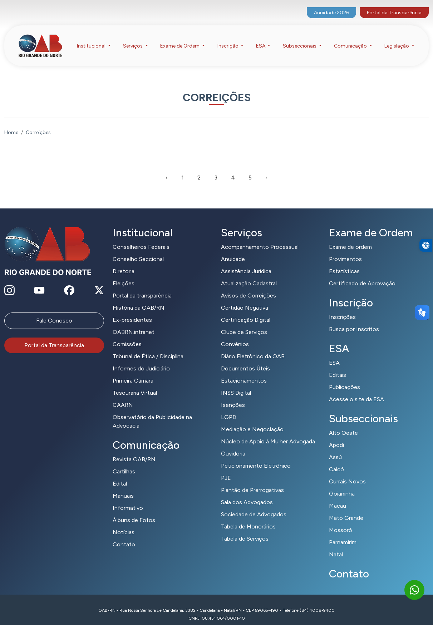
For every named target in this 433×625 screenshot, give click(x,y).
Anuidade (233, 250)
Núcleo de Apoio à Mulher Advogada (268, 432)
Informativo (128, 499)
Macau (337, 496)
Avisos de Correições (248, 286)
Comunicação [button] (351, 39)
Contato (124, 535)
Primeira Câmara (133, 371)
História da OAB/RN (138, 298)
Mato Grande (346, 509)
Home (11, 123)
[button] (425, 258)
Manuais (123, 486)
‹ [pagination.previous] (167, 168)
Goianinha (342, 484)
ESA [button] (261, 39)
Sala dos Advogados (247, 493)
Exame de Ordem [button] (180, 39)
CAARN (123, 396)
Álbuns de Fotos (134, 511)
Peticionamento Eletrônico (256, 456)
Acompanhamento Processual (260, 238)
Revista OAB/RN (134, 450)
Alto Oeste (343, 423)
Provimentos (345, 250)
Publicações (344, 378)
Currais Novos (347, 472)
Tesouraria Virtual (135, 383)
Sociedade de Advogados (253, 505)
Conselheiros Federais (141, 238)
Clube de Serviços (244, 323)
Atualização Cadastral (249, 274)
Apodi (336, 436)
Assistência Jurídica (246, 262)
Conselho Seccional (138, 250)
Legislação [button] (397, 39)
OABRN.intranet (133, 323)
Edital (120, 474)
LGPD (228, 408)
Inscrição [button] (228, 39)
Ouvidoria (233, 444)
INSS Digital (236, 383)
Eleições (123, 274)
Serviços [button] (133, 39)
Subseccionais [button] (300, 39)
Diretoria (123, 262)
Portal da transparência (142, 286)
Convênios (235, 335)
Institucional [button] (92, 39)
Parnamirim (342, 533)
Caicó (336, 460)
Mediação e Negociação (252, 420)
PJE (226, 469)
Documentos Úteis (245, 359)
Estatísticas (344, 262)
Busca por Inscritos (354, 320)
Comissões (127, 335)
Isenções (233, 396)
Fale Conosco (54, 311)
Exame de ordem (350, 238)
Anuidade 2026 (331, 6)
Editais (337, 366)
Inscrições (342, 308)
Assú (335, 448)
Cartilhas (124, 462)
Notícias (123, 523)
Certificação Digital (245, 310)
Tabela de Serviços (245, 529)
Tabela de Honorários (248, 517)
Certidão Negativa (244, 298)
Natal (336, 545)
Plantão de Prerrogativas (252, 481)
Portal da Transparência (394, 6)
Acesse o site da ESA (356, 390)
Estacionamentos (244, 371)
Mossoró (340, 521)
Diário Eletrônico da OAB (253, 347)
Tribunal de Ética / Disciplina (148, 347)
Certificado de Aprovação (362, 274)
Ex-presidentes (132, 310)
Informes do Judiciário (141, 359)
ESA (334, 353)
